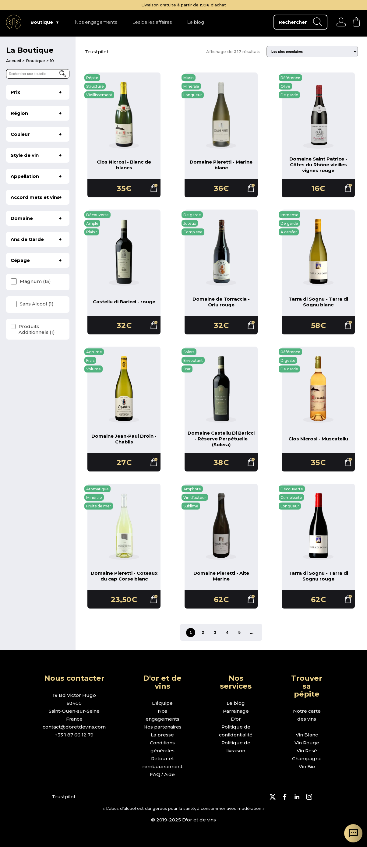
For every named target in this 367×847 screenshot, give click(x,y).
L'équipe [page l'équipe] (162, 703)
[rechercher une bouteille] (37, 74)
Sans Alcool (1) (37, 304)
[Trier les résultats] (312, 51)
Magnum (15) (35, 281)
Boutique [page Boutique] (41, 22)
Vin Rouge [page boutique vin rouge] (307, 743)
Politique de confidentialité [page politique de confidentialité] (235, 731)
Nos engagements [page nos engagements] (162, 715)
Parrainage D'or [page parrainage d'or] (236, 715)
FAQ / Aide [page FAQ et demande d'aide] (162, 774)
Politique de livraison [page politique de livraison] (235, 746)
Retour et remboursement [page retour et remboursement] (162, 762)
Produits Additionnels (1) (37, 329)
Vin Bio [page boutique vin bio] (307, 766)
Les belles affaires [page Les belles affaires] (152, 22)
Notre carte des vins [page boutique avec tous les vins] (307, 715)
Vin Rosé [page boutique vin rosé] (307, 750)
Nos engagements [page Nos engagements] (96, 22)
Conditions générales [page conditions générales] (162, 746)
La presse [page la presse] (162, 735)
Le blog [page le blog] (236, 703)
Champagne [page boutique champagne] (307, 758)
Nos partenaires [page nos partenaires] (162, 727)
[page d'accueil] (14, 60)
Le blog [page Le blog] (195, 22)
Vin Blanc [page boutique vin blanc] (307, 735)
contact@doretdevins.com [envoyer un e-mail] (74, 727)
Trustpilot (96, 52)
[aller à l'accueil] (13, 22)
